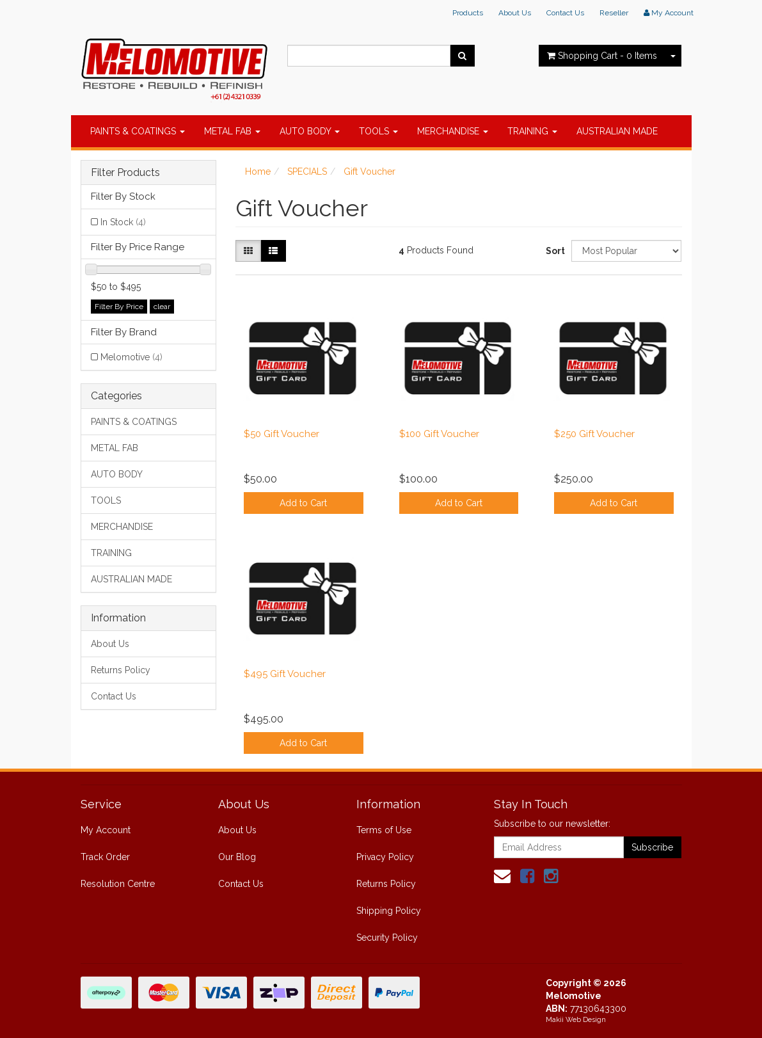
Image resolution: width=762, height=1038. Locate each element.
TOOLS (378, 131)
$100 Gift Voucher (439, 434)
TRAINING (532, 131)
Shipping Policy (388, 911)
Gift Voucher (369, 171)
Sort (554, 251)
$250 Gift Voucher (594, 434)
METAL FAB (232, 131)
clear (162, 306)
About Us (514, 12)
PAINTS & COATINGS (137, 131)
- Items (602, 56)
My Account (106, 830)
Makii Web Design (576, 1020)
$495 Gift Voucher (285, 674)
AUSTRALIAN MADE (617, 131)
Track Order (105, 857)
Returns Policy (120, 670)
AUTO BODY (310, 131)
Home (258, 171)
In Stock (123, 222)
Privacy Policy (385, 857)
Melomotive (131, 357)
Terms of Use (383, 830)
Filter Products (125, 173)
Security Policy (387, 937)
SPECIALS (307, 171)
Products (467, 12)
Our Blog (237, 857)
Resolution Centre (118, 884)
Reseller (613, 12)
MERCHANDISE (452, 131)
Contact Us (565, 12)
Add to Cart (303, 503)
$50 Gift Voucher (281, 434)
